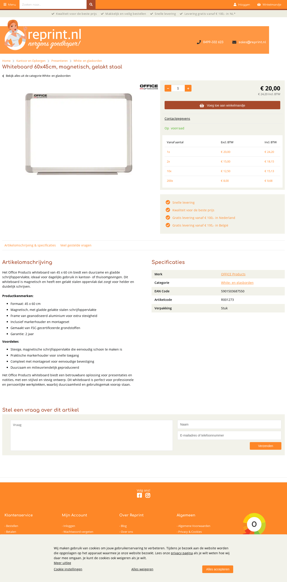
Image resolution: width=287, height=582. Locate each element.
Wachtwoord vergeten (78, 532)
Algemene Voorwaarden (194, 526)
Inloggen (69, 526)
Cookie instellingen (68, 569)
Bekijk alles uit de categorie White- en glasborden (36, 76)
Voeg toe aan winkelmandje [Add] (222, 105)
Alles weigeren (142, 569)
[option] (79, 134)
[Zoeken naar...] (91, 4)
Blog (124, 526)
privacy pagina (182, 553)
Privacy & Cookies (190, 532)
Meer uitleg (62, 563)
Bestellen (12, 526)
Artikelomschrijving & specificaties (30, 245)
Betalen (11, 532)
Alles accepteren (217, 569)
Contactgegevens (177, 118)
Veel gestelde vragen (75, 245)
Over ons (127, 532)
